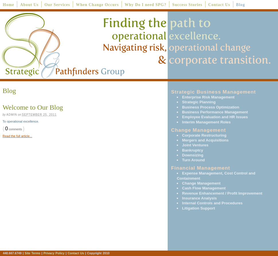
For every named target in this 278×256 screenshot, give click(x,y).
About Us (29, 5)
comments (13, 129)
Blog (240, 5)
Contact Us (219, 5)
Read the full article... (17, 136)
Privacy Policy (55, 253)
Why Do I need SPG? (146, 5)
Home (8, 5)
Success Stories (187, 5)
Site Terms (32, 253)
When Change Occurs (97, 5)
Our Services (57, 5)
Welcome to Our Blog (33, 107)
